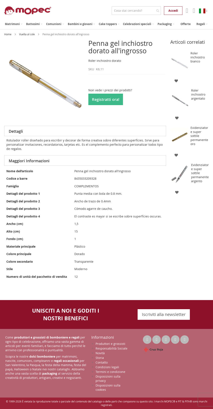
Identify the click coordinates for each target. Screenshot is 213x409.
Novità (100, 353)
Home (8, 34)
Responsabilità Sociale (111, 348)
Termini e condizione (110, 372)
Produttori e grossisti (110, 344)
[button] (176, 80)
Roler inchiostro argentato (198, 94)
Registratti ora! (105, 99)
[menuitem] (13, 24)
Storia (100, 358)
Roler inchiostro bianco (197, 57)
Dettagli (16, 131)
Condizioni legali (107, 367)
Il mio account (186, 10)
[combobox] (136, 10)
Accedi (173, 10)
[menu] (106, 24)
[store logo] (27, 10)
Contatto (102, 362)
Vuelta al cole (27, 34)
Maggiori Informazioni (29, 160)
